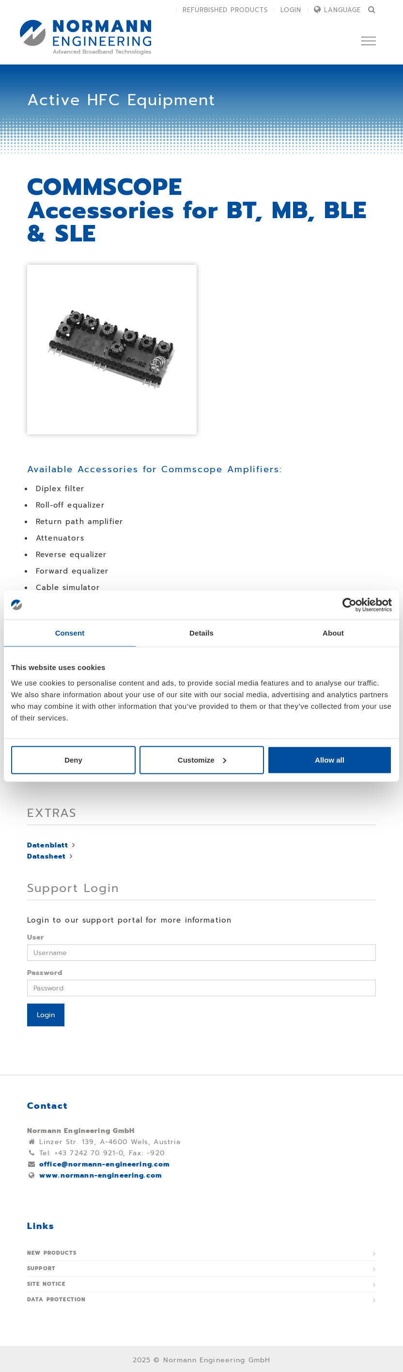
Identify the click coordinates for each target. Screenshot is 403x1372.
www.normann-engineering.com (100, 1175)
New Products (52, 1253)
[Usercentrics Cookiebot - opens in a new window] (349, 605)
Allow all (329, 759)
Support (41, 1268)
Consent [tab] (70, 633)
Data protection (56, 1299)
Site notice (46, 1284)
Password (44, 972)
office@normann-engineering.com (104, 1164)
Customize (202, 759)
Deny (73, 759)
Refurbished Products (225, 10)
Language (342, 10)
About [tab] (333, 633)
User (36, 937)
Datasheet (46, 856)
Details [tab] (201, 633)
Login (290, 10)
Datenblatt (48, 845)
